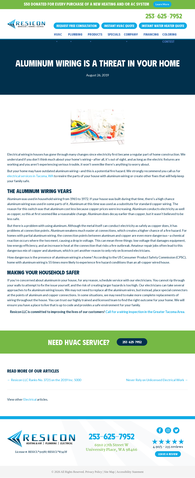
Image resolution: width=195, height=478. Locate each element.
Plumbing (75, 35)
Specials (114, 34)
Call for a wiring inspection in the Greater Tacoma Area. (145, 312)
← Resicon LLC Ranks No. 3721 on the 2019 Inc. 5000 (44, 380)
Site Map (109, 471)
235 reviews (174, 447)
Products (95, 35)
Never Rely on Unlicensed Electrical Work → (157, 380)
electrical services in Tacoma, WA (30, 176)
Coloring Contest (169, 35)
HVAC (58, 35)
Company (131, 35)
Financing (151, 34)
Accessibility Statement (130, 471)
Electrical (29, 399)
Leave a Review (168, 454)
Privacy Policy (93, 471)
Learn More (162, 4)
